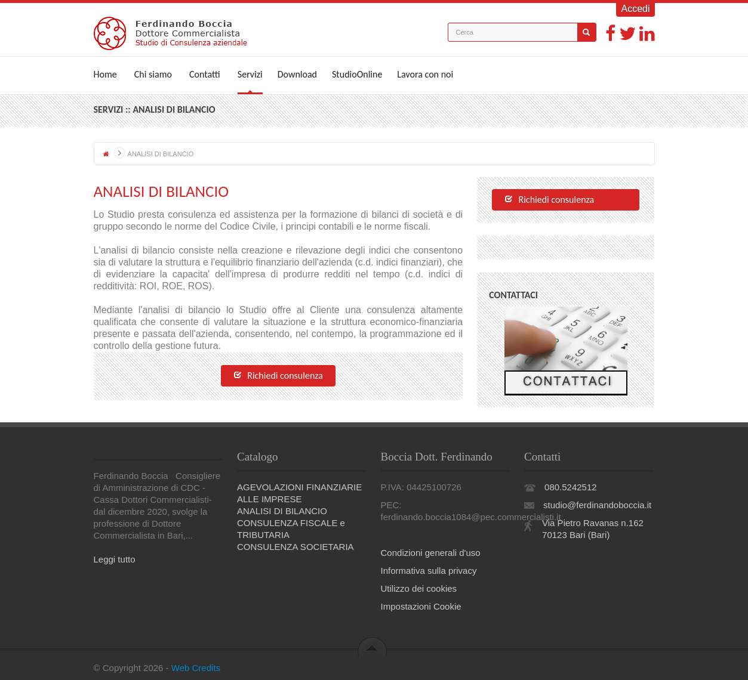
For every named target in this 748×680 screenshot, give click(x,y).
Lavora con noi (425, 74)
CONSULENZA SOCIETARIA (295, 547)
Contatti (204, 74)
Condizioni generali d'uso (431, 553)
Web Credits (195, 668)
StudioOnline (357, 74)
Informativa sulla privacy (429, 570)
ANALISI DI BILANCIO (282, 511)
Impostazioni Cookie (421, 606)
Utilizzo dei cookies (419, 588)
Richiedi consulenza (278, 376)
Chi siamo (153, 74)
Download (297, 74)
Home (105, 74)
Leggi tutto (115, 559)
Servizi (250, 74)
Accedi (635, 9)
